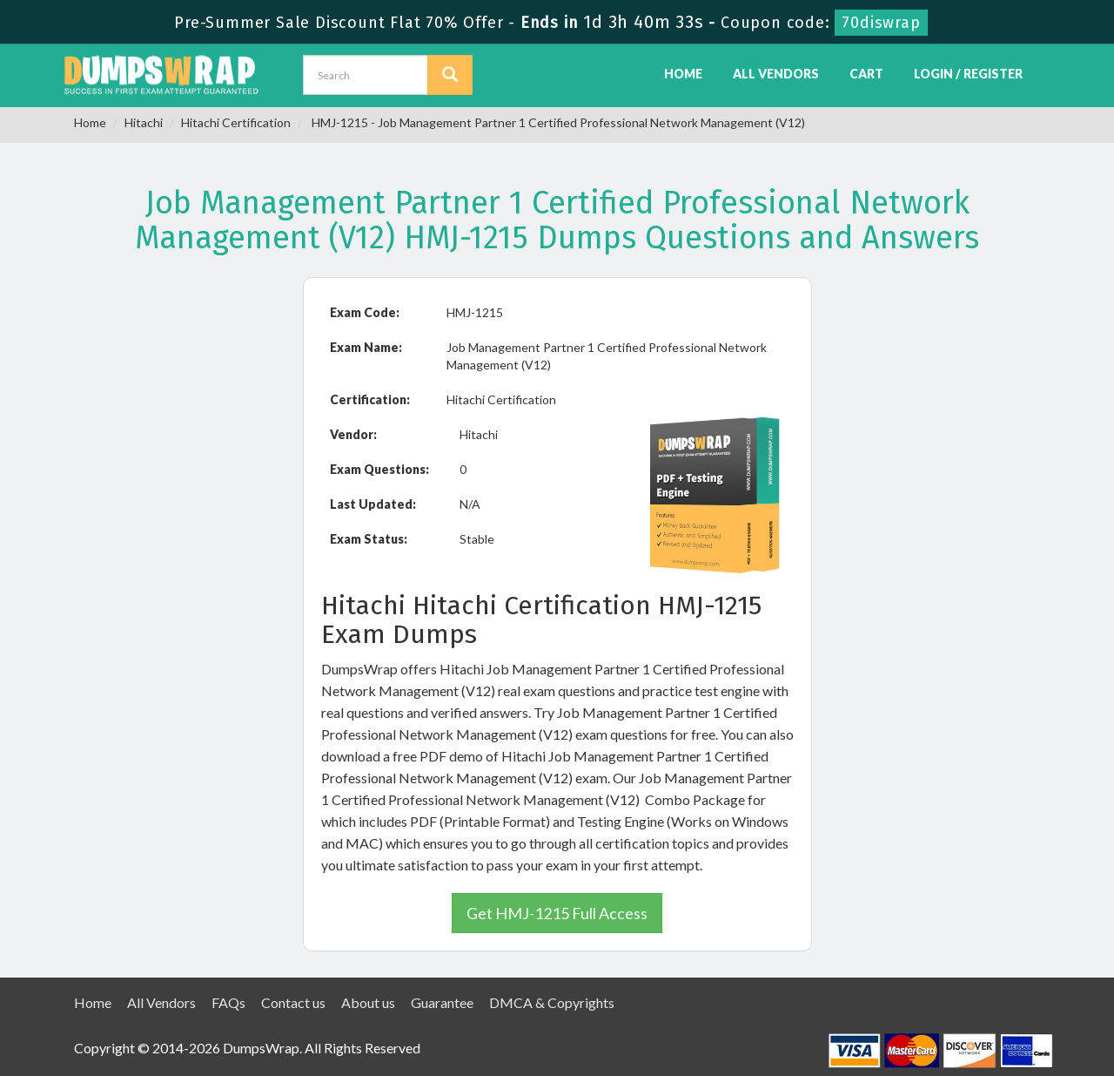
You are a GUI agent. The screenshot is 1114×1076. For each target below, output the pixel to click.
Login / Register (968, 73)
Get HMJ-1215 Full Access (557, 913)
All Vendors (776, 73)
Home (683, 73)
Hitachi (143, 122)
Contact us (293, 1002)
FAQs (228, 1002)
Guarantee (442, 1002)
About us (368, 1002)
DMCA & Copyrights (551, 1002)
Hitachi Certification (236, 122)
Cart (866, 73)
